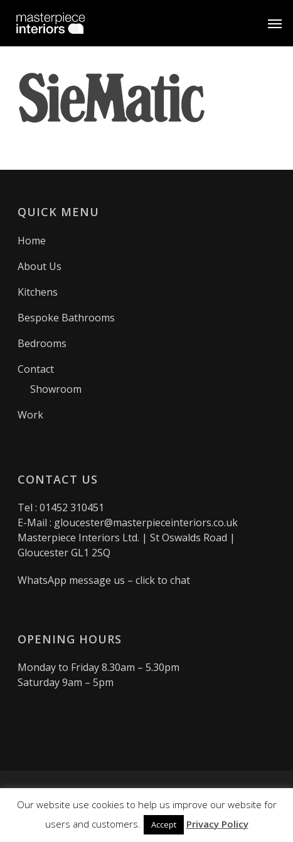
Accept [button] (163, 824)
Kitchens (38, 292)
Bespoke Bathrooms (66, 318)
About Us (39, 266)
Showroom (56, 389)
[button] (275, 23)
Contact (36, 369)
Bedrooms (42, 343)
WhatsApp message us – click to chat (104, 580)
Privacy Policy (217, 824)
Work (30, 415)
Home (32, 240)
